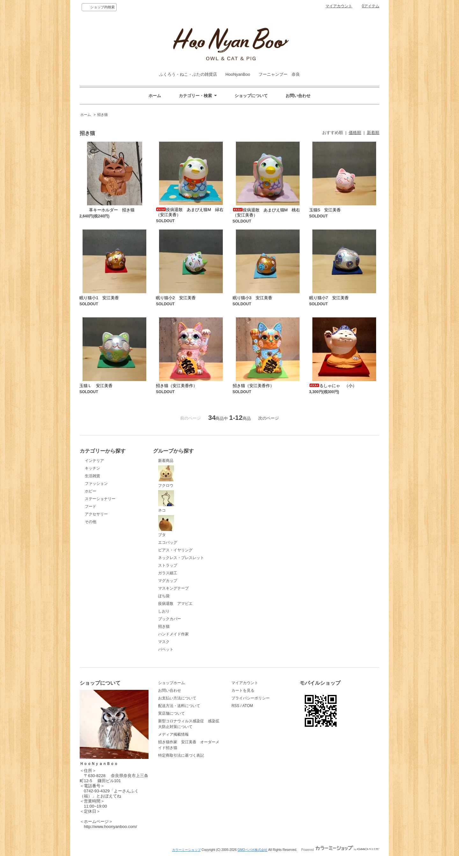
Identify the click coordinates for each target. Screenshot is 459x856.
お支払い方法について (177, 698)
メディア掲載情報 (173, 734)
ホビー (90, 491)
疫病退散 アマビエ (175, 603)
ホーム (155, 95)
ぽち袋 (164, 596)
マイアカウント (338, 6)
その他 (90, 522)
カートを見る (242, 690)
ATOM (247, 706)
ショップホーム (171, 683)
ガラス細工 (167, 573)
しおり (164, 611)
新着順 (373, 132)
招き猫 (102, 115)
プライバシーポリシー (250, 698)
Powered (340, 850)
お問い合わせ (298, 95)
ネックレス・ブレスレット (181, 557)
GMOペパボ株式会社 (252, 850)
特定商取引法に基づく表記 (181, 755)
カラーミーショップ (186, 850)
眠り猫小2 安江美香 (175, 297)
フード (90, 506)
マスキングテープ (173, 588)
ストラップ (167, 565)
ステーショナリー (100, 499)
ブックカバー (169, 619)
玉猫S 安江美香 (325, 210)
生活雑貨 (92, 476)
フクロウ (166, 476)
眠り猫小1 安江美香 (99, 297)
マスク (164, 642)
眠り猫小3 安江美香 (252, 297)
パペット (165, 649)
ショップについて (251, 95)
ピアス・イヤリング (175, 550)
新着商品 (165, 460)
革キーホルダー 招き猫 (107, 210)
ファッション (96, 483)
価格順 (355, 132)
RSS (235, 706)
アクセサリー (96, 514)
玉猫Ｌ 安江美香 (96, 385)
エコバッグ (167, 542)
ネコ (166, 501)
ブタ (166, 526)
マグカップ (167, 580)
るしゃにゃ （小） (333, 385)
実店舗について (171, 713)
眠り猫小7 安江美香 (329, 297)
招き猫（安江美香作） (176, 385)
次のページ (268, 418)
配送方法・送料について (179, 706)
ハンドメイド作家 (173, 634)
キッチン (92, 468)
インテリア (94, 460)
